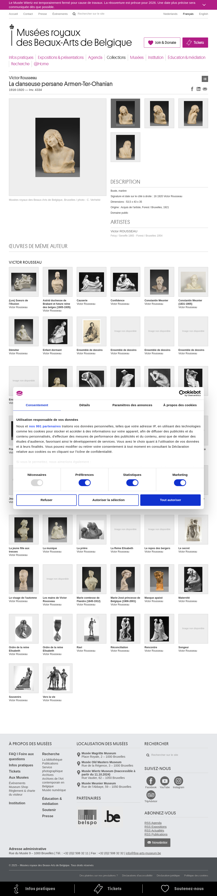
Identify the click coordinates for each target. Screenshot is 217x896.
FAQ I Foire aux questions (21, 756)
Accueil (13, 13)
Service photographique (52, 769)
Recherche (20, 64)
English (203, 13)
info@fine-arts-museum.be (143, 853)
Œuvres (205, 79)
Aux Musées (19, 777)
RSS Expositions (156, 826)
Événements (60, 13)
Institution (155, 57)
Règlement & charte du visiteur (22, 792)
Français (188, 13)
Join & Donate (165, 42)
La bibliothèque (52, 759)
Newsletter (160, 842)
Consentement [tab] (37, 405)
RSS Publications (156, 834)
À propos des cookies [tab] (180, 405)
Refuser (47, 500)
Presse (42, 13)
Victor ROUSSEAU (137, 233)
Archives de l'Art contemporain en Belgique (53, 782)
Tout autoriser (170, 500)
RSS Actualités (154, 830)
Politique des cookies (196, 875)
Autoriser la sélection (108, 500)
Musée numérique (54, 790)
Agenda (95, 57)
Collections (116, 57)
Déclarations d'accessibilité (137, 875)
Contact (28, 13)
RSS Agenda (153, 823)
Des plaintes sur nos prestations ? (98, 875)
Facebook (151, 787)
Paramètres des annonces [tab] (132, 405)
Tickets (199, 42)
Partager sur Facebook (192, 89)
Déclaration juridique (168, 875)
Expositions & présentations (61, 57)
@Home (41, 64)
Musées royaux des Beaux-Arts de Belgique (9, 27)
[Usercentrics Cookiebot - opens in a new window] (182, 393)
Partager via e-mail (205, 89)
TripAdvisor (151, 801)
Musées (137, 57)
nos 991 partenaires (45, 426)
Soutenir (49, 810)
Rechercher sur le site (74, 14)
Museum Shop (18, 787)
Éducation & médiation (186, 57)
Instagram (178, 787)
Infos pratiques (21, 57)
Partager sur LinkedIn (198, 89)
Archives (48, 775)
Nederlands (170, 13)
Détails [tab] (84, 405)
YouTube (165, 787)
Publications (50, 763)
